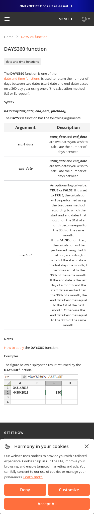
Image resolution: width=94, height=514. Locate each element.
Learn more (33, 477)
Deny (25, 490)
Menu (64, 19)
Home (8, 36)
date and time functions (22, 61)
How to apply (14, 347)
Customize (69, 490)
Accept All (47, 504)
